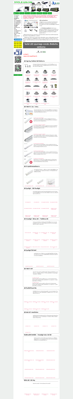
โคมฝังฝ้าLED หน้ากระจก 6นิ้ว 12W (45, 286)
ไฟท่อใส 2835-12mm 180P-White (36, 385)
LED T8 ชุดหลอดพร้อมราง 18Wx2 (50, 162)
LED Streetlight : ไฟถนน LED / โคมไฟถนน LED (36, 196)
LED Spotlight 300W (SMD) (45, 185)
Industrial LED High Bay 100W (28, 97)
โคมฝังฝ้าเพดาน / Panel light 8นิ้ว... (54, 279)
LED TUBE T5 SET (28, 245)
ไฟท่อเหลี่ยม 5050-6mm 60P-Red (53, 371)
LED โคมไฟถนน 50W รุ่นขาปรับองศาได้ (27, 217)
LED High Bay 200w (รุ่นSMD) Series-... (45, 82)
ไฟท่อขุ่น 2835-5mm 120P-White (53, 378)
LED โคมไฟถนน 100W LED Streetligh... (45, 210)
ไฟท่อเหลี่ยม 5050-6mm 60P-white (27, 371)
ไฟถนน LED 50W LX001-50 (45, 223)
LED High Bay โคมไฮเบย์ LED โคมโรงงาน (34, 61)
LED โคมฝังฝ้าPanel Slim (30, 265)
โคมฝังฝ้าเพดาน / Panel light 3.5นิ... (28, 279)
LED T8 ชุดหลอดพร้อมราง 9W (40, 162)
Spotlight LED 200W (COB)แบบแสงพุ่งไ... (54, 186)
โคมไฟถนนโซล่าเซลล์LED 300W (29, 346)
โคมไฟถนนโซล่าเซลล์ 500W (40, 327)
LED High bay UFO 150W (27, 89)
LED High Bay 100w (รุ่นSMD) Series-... (28, 82)
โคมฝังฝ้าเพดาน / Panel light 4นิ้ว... (36, 279)
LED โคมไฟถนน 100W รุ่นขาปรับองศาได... (36, 217)
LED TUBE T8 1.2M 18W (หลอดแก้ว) (38, 136)
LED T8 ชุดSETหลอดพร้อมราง (32, 147)
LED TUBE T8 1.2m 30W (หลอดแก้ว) (39, 141)
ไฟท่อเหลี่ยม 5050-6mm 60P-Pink (45, 378)
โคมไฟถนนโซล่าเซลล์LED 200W (50, 336)
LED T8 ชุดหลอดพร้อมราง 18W (29, 162)
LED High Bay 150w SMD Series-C (45, 97)
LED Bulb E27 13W (27, 309)
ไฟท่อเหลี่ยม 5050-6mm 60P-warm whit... (36, 371)
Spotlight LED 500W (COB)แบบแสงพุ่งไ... (45, 193)
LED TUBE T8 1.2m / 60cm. (31, 107)
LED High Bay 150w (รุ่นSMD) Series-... (36, 82)
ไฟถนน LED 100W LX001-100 (53, 224)
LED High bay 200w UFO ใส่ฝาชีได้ (45, 104)
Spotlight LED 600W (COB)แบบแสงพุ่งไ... (54, 193)
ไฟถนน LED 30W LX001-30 (36, 223)
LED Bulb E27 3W (27, 302)
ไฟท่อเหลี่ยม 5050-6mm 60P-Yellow (36, 378)
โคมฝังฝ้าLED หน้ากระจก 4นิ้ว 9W (36, 286)
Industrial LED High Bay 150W (53, 89)
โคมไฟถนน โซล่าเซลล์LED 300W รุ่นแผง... (29, 328)
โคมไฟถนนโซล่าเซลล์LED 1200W (29, 354)
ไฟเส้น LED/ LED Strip (29, 357)
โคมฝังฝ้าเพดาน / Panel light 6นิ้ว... (45, 279)
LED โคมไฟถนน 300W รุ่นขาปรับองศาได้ (28, 224)
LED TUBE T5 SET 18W (35, 254)
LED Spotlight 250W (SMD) (36, 185)
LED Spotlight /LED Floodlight (32, 165)
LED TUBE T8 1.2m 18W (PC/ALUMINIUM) (39, 122)
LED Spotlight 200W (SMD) (28, 185)
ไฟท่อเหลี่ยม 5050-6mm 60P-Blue (45, 371)
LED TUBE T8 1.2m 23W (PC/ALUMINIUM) (39, 127)
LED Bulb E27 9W (53, 302)
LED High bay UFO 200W (36, 89)
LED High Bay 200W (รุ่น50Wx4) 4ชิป (36, 75)
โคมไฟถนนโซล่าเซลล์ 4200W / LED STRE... (29, 337)
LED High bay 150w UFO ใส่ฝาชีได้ (36, 104)
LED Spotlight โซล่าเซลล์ (30, 227)
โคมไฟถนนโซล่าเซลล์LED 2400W (50, 354)
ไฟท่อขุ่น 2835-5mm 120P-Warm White (28, 385)
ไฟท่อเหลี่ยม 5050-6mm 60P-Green (27, 378)
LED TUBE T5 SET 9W (35, 259)
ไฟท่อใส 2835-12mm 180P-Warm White (45, 385)
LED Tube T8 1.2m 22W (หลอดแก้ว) (39, 117)
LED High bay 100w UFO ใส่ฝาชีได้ (28, 104)
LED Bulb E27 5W (36, 302)
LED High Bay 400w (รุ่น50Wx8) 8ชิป (54, 75)
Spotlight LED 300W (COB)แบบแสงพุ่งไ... (28, 193)
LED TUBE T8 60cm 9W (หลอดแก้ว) (39, 131)
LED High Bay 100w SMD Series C (36, 97)
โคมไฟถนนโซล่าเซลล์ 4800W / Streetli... (40, 337)
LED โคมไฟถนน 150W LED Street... (53, 210)
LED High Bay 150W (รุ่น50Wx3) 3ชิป (28, 75)
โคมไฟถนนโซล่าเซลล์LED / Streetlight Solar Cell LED (37, 312)
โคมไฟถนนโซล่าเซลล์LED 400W (40, 346)
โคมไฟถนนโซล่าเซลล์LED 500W (50, 346)
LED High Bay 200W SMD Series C (53, 97)
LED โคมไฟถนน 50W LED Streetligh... (36, 210)
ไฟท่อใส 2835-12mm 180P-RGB (53, 385)
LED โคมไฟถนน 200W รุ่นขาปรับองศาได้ (54, 217)
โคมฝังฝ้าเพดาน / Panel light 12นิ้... (28, 286)
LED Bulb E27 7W (45, 302)
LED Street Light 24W (28, 209)
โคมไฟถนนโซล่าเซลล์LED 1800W (39, 354)
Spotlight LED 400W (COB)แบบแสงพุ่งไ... (36, 193)
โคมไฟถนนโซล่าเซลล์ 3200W (51, 327)
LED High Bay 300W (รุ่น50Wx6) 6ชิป (45, 75)
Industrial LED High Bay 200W (45, 89)
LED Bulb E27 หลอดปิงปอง (31, 289)
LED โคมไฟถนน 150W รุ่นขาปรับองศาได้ (45, 217)
